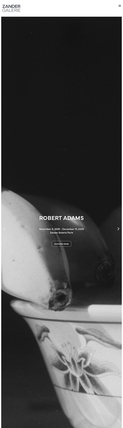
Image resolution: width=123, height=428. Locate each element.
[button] (120, 6)
